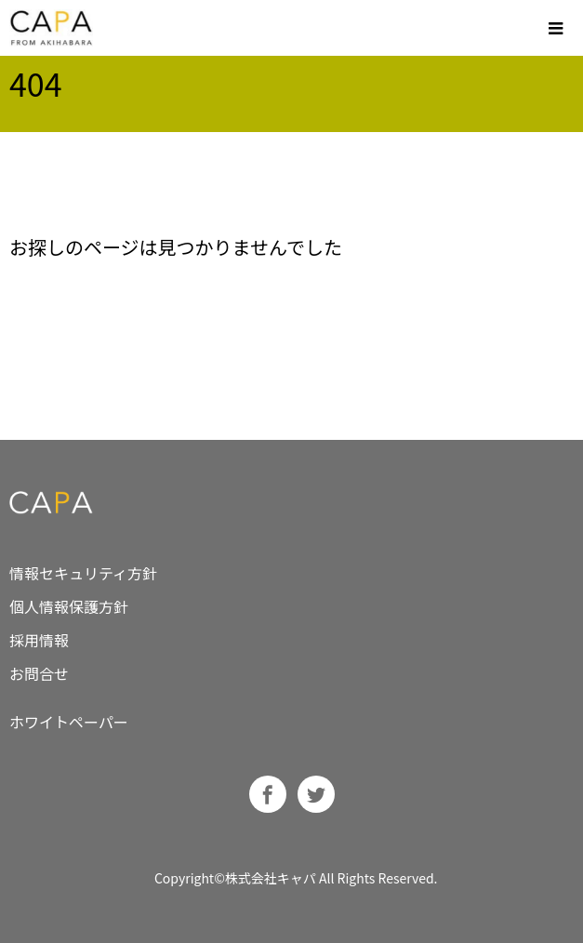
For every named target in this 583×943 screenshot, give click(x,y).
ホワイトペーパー (68, 721)
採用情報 (39, 639)
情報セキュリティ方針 (83, 572)
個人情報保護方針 (68, 606)
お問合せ (39, 673)
